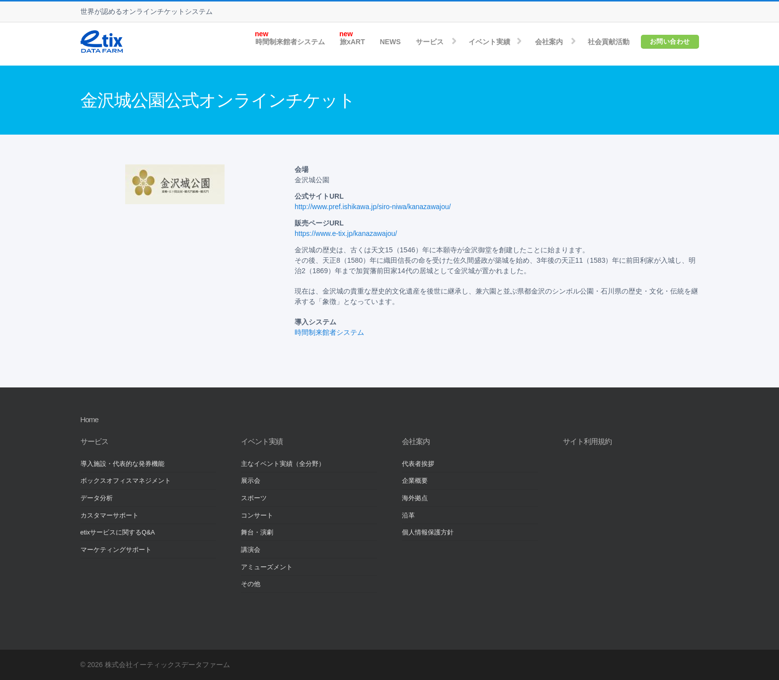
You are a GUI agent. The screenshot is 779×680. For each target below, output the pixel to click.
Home (89, 419)
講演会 (250, 549)
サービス (430, 42)
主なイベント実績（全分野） (283, 463)
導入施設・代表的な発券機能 (122, 463)
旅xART (352, 42)
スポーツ (254, 498)
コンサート (257, 515)
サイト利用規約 (587, 441)
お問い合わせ (670, 41)
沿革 (408, 515)
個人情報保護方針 (428, 532)
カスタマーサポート (109, 515)
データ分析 (96, 498)
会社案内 (549, 42)
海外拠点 (415, 498)
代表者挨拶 (418, 463)
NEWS (390, 42)
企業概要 (415, 480)
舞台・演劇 (257, 532)
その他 (250, 584)
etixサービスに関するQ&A (117, 532)
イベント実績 (489, 42)
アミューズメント (267, 567)
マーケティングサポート (116, 549)
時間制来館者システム (290, 42)
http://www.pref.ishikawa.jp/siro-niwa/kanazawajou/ (373, 207)
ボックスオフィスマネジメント (125, 480)
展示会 (250, 480)
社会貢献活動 (608, 42)
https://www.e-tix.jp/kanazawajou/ (346, 233)
